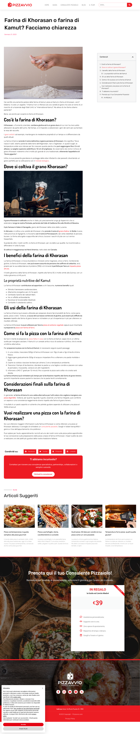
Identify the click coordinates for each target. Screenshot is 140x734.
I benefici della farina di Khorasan (113, 70)
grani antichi (10, 134)
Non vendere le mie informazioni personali (26, 708)
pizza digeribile (10, 398)
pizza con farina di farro (24, 328)
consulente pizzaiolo (49, 427)
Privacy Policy (70, 721)
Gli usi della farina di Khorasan (112, 77)
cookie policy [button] (17, 697)
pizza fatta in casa (36, 339)
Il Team (92, 5)
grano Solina (64, 231)
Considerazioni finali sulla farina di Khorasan (117, 83)
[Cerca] (129, 5)
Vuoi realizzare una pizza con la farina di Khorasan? (116, 87)
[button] (30, 451)
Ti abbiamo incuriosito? (110, 91)
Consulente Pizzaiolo (69, 5)
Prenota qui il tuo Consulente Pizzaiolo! (115, 94)
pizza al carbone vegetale (53, 325)
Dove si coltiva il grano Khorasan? (114, 67)
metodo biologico (42, 161)
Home (47, 5)
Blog (84, 5)
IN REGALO (108, 98)
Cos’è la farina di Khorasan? (111, 64)
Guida (55, 5)
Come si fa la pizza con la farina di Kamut (116, 80)
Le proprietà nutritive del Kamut (115, 74)
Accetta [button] (23, 724)
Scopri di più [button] (23, 728)
